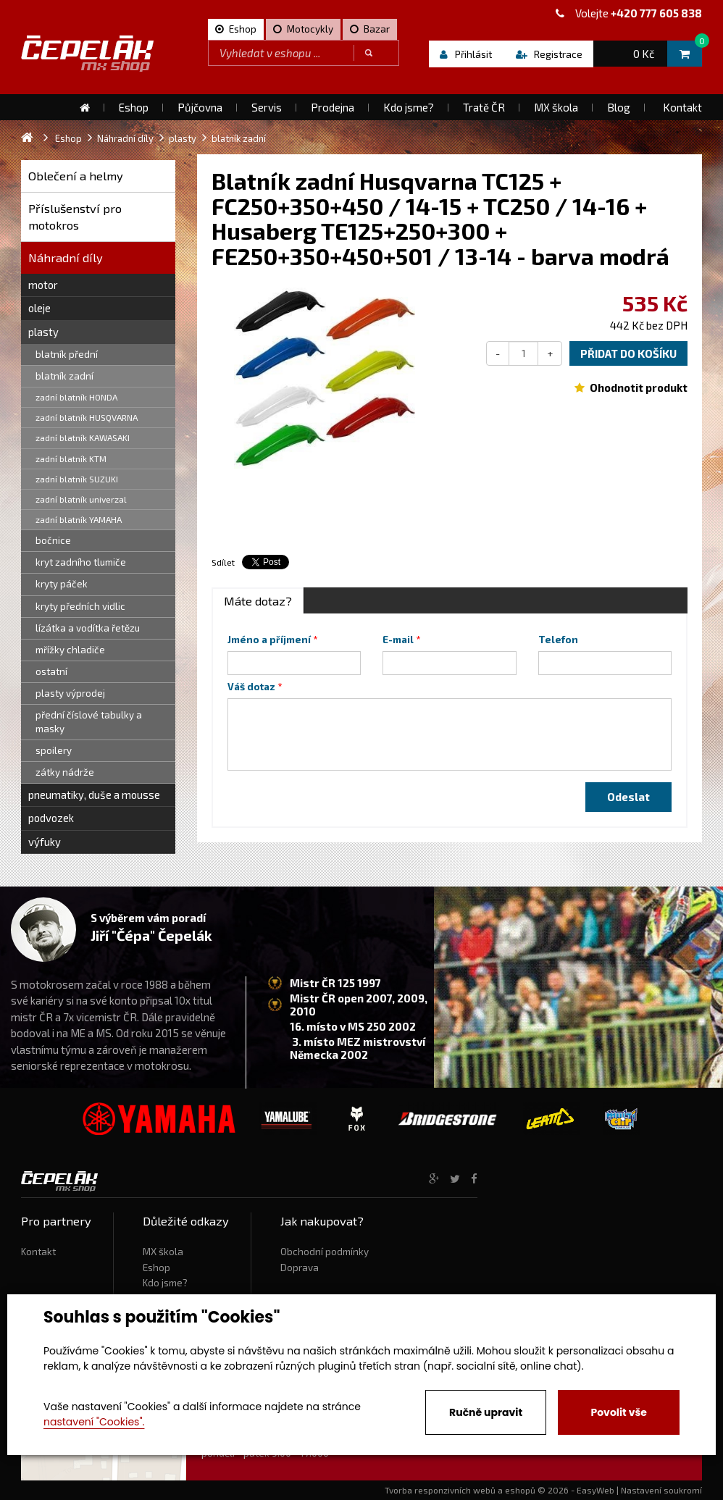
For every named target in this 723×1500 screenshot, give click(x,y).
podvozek (51, 817)
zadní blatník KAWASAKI (82, 437)
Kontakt (38, 1251)
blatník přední (66, 354)
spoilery (53, 750)
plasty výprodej (70, 693)
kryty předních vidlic (80, 606)
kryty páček (61, 584)
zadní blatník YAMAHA (78, 519)
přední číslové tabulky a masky (88, 721)
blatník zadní (64, 376)
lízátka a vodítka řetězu (87, 628)
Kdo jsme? (165, 1283)
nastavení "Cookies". (93, 1422)
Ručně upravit (485, 1412)
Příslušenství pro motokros (75, 216)
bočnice (53, 540)
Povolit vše (618, 1412)
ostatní (51, 671)
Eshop (156, 1267)
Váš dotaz (251, 686)
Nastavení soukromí (661, 1490)
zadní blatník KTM (70, 458)
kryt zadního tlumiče (80, 562)
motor (43, 284)
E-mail (398, 639)
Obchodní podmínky (324, 1251)
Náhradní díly (65, 257)
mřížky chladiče (70, 649)
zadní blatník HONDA (76, 397)
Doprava (299, 1267)
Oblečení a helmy (75, 176)
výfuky (44, 841)
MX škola (163, 1251)
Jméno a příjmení (269, 639)
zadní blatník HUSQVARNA (86, 417)
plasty (43, 331)
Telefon (558, 639)
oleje (39, 307)
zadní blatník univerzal (81, 499)
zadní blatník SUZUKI (76, 479)
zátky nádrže (64, 772)
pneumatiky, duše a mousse (94, 794)
